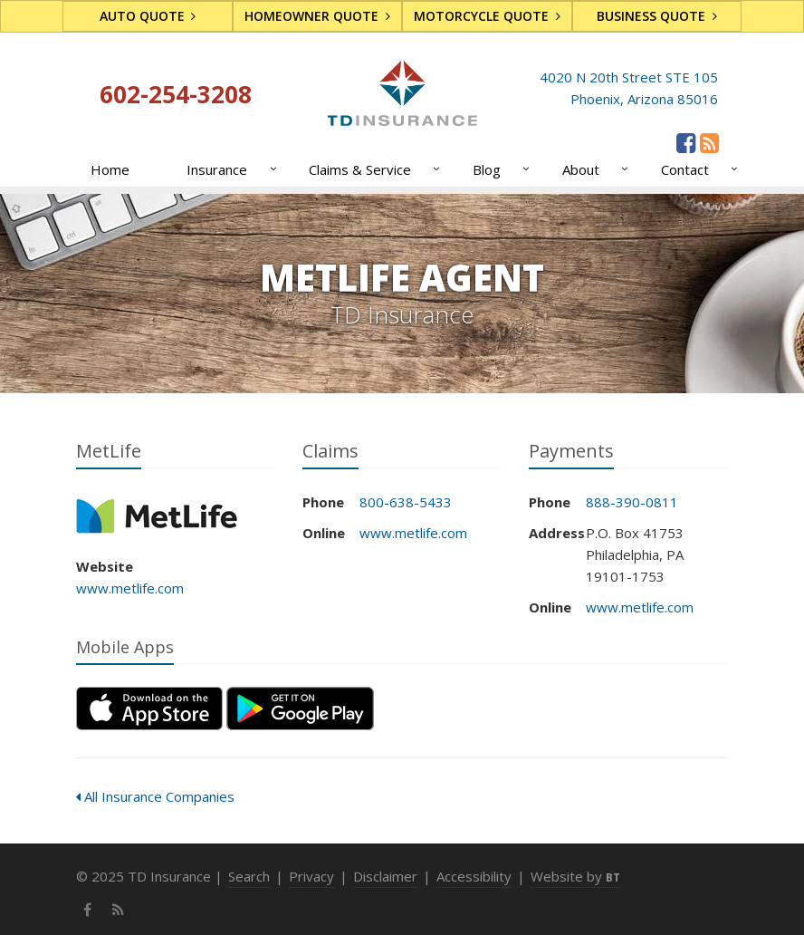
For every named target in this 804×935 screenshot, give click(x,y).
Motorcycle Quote (487, 15)
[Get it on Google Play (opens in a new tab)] (300, 708)
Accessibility (474, 876)
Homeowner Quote (317, 15)
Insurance (228, 169)
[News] (709, 142)
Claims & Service (371, 169)
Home (110, 169)
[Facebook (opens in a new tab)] (685, 142)
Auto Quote (148, 15)
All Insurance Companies (155, 796)
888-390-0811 (632, 502)
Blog (497, 169)
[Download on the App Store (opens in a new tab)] (149, 708)
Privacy (311, 876)
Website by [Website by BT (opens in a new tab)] (575, 876)
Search (249, 876)
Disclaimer (385, 876)
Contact (696, 169)
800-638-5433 (405, 502)
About (591, 169)
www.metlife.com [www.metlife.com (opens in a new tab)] (130, 588)
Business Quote (657, 15)
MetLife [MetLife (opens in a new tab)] (157, 516)
